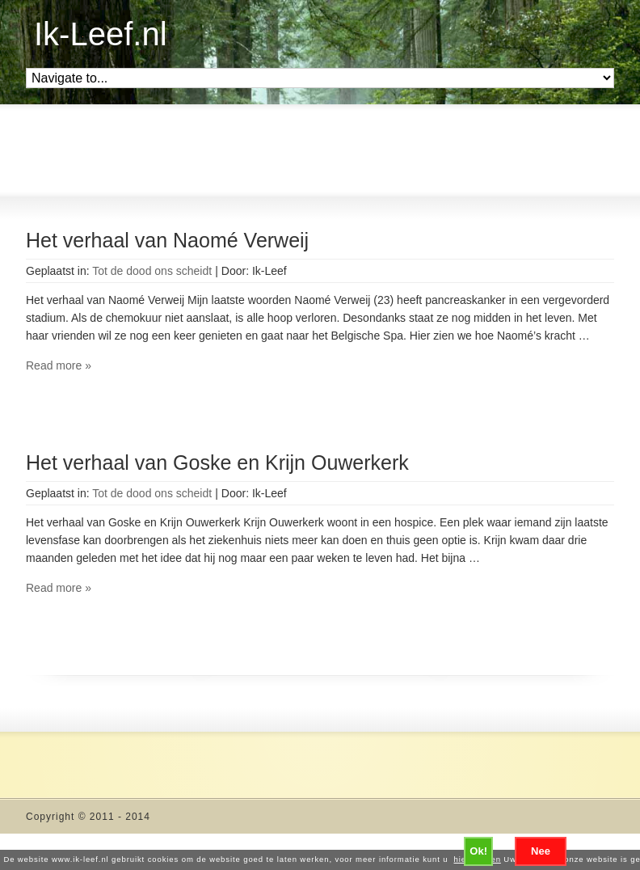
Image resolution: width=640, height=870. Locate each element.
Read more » (58, 365)
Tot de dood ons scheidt (152, 270)
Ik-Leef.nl (100, 34)
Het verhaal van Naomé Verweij (167, 240)
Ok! (478, 851)
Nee (540, 851)
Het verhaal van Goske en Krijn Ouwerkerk (217, 462)
